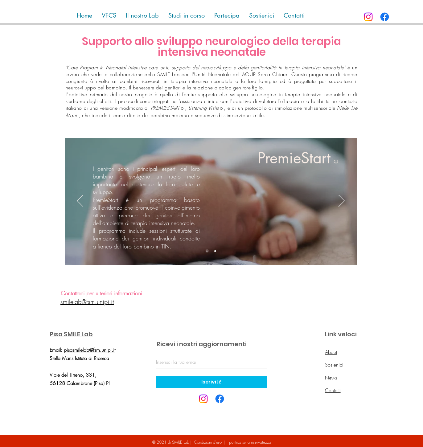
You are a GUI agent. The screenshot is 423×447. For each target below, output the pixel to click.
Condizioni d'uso (208, 442)
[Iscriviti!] (211, 382)
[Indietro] (80, 201)
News (331, 377)
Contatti (333, 390)
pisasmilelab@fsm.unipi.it (89, 350)
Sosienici (334, 364)
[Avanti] (342, 201)
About (331, 352)
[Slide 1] (207, 251)
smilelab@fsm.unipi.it (87, 301)
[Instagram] (368, 17)
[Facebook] (384, 17)
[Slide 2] (215, 251)
